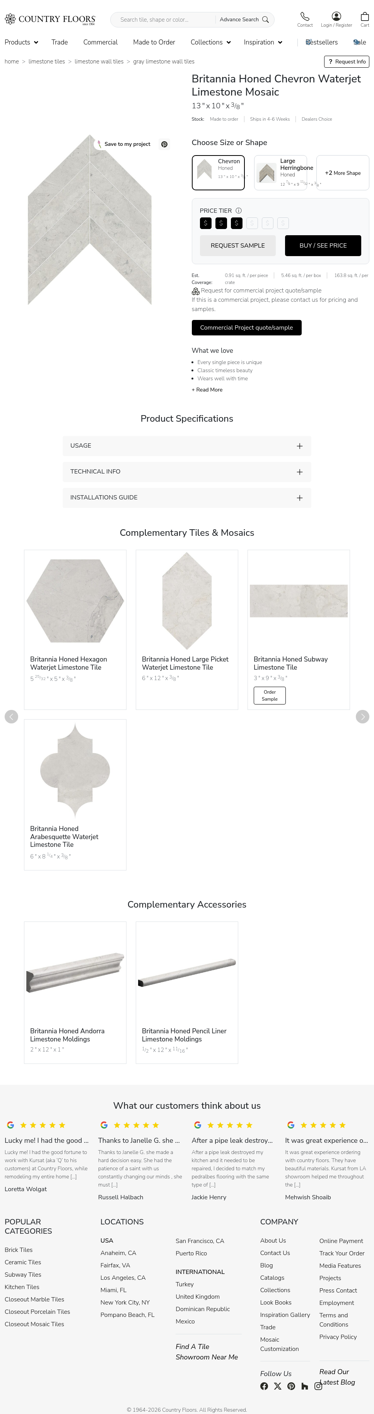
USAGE (80, 445)
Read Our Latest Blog (337, 1377)
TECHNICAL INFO (95, 471)
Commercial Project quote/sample (246, 327)
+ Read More (207, 389)
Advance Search (244, 19)
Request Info (347, 61)
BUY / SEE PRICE (323, 245)
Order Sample (270, 695)
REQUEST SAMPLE (238, 245)
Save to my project (124, 144)
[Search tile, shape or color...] (192, 19)
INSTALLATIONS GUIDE (103, 497)
